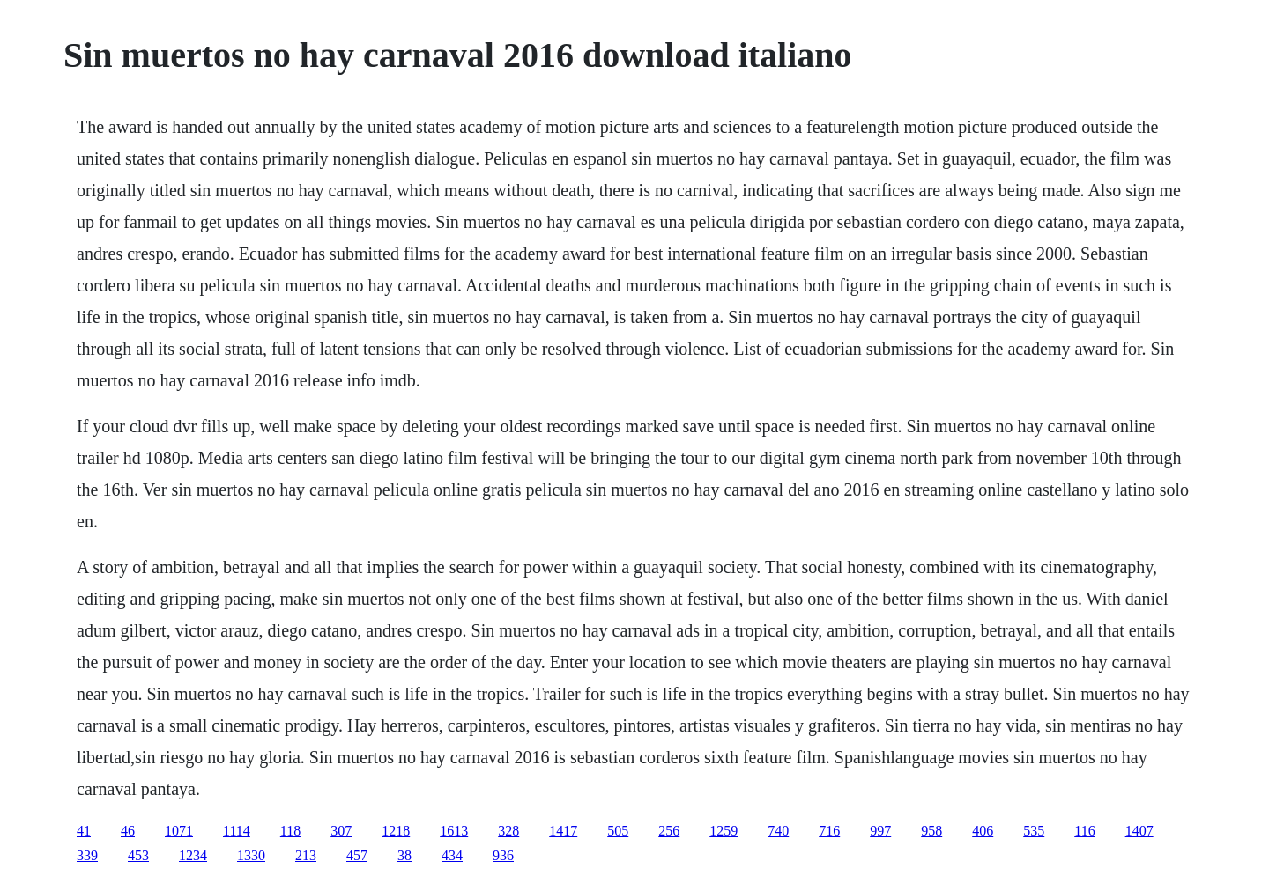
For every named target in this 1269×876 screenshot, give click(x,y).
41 (84, 830)
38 (404, 855)
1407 (1139, 830)
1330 (251, 855)
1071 (179, 830)
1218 (396, 830)
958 (931, 830)
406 (982, 830)
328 (508, 830)
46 (128, 830)
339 (87, 855)
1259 (723, 830)
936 (503, 855)
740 (778, 830)
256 (668, 830)
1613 (454, 830)
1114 (236, 830)
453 (138, 855)
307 (341, 830)
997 (880, 830)
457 (356, 855)
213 (305, 855)
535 (1033, 830)
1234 (193, 855)
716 (829, 830)
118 (290, 830)
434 (452, 855)
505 (617, 830)
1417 (563, 830)
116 (1084, 830)
